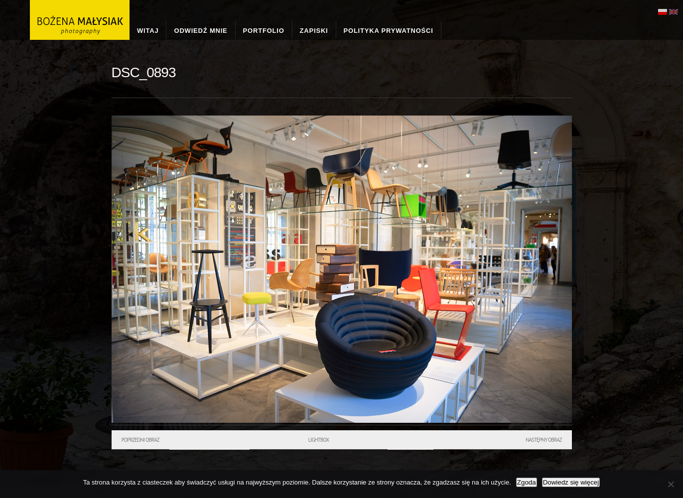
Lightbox (318, 439)
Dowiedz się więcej (571, 482)
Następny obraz (544, 439)
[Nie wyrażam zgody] (671, 484)
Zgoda (526, 482)
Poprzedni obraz (140, 439)
